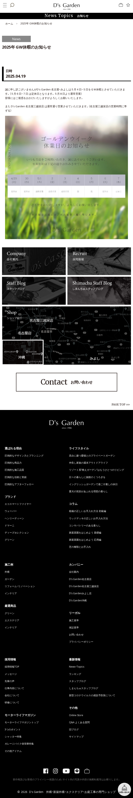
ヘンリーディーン (14, 518)
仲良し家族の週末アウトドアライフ (88, 462)
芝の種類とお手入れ (80, 547)
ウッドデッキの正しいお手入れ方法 (88, 518)
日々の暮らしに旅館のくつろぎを (87, 477)
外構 (7, 572)
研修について (12, 702)
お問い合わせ (67, 382)
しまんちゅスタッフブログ (83, 688)
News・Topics (76, 666)
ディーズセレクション (17, 532)
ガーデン (9, 579)
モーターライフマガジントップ (22, 722)
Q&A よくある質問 (79, 722)
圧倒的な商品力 (13, 462)
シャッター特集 (13, 736)
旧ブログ (74, 729)
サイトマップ (76, 736)
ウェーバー (11, 511)
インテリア (11, 593)
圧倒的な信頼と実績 (16, 477)
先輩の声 (9, 681)
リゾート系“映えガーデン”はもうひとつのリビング (96, 470)
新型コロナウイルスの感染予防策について (92, 695)
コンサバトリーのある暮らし (85, 525)
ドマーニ (9, 525)
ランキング (75, 674)
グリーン (9, 539)
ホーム (9, 23)
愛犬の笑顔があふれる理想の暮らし (88, 491)
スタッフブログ (77, 681)
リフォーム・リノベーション (20, 586)
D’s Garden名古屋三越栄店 (84, 586)
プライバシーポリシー (81, 641)
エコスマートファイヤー (18, 504)
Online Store (76, 715)
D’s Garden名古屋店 (80, 579)
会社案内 (74, 572)
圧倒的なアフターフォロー (19, 484)
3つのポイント (13, 729)
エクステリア (12, 620)
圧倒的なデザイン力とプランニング (24, 455)
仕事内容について (14, 688)
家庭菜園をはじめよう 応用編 (85, 539)
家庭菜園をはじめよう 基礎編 (85, 532)
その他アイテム (13, 751)
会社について (12, 695)
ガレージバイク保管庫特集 (19, 743)
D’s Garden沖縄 (78, 600)
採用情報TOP (12, 666)
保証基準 (74, 627)
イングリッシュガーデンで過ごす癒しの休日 (93, 484)
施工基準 (74, 620)
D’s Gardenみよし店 (80, 593)
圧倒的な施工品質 (14, 470)
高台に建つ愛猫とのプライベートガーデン (92, 455)
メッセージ (11, 674)
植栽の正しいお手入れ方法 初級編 (87, 511)
